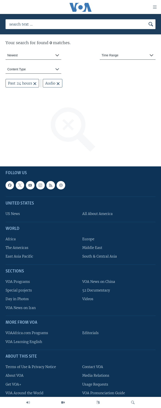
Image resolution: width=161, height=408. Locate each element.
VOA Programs (18, 282)
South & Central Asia (99, 256)
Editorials (90, 333)
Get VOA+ (13, 384)
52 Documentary (96, 290)
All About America (97, 214)
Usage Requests (95, 384)
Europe (88, 239)
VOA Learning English (24, 342)
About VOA (15, 375)
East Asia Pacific (19, 256)
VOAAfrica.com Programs (27, 333)
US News (13, 214)
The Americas (17, 248)
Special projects (19, 290)
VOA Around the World (24, 393)
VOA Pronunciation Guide (103, 393)
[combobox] (33, 55)
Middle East (92, 248)
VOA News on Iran (21, 308)
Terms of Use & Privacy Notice (31, 367)
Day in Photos (17, 299)
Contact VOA (92, 367)
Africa (11, 239)
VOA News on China (98, 282)
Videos (87, 299)
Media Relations (95, 375)
